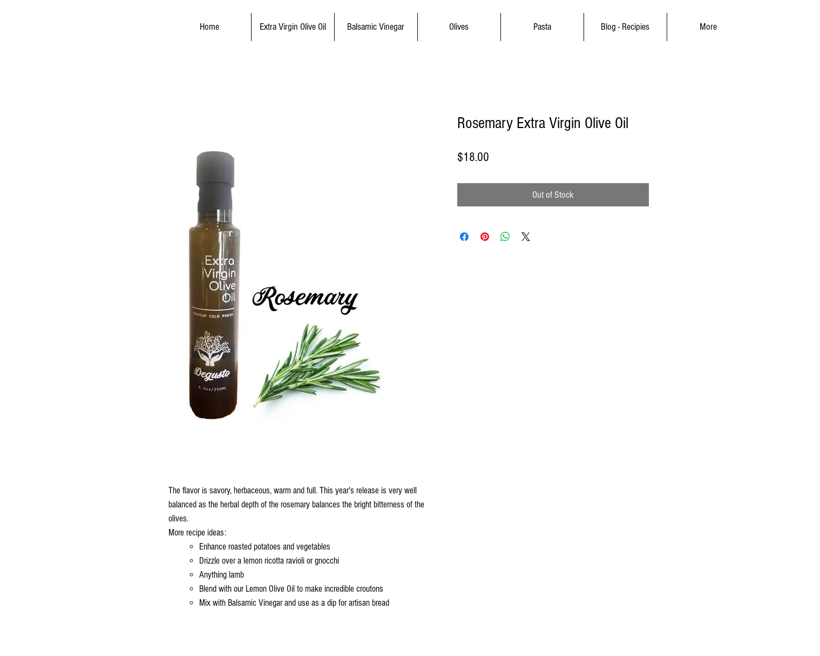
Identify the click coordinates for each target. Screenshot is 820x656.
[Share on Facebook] (464, 236)
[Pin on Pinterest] (484, 236)
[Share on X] (525, 236)
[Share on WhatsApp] (505, 236)
